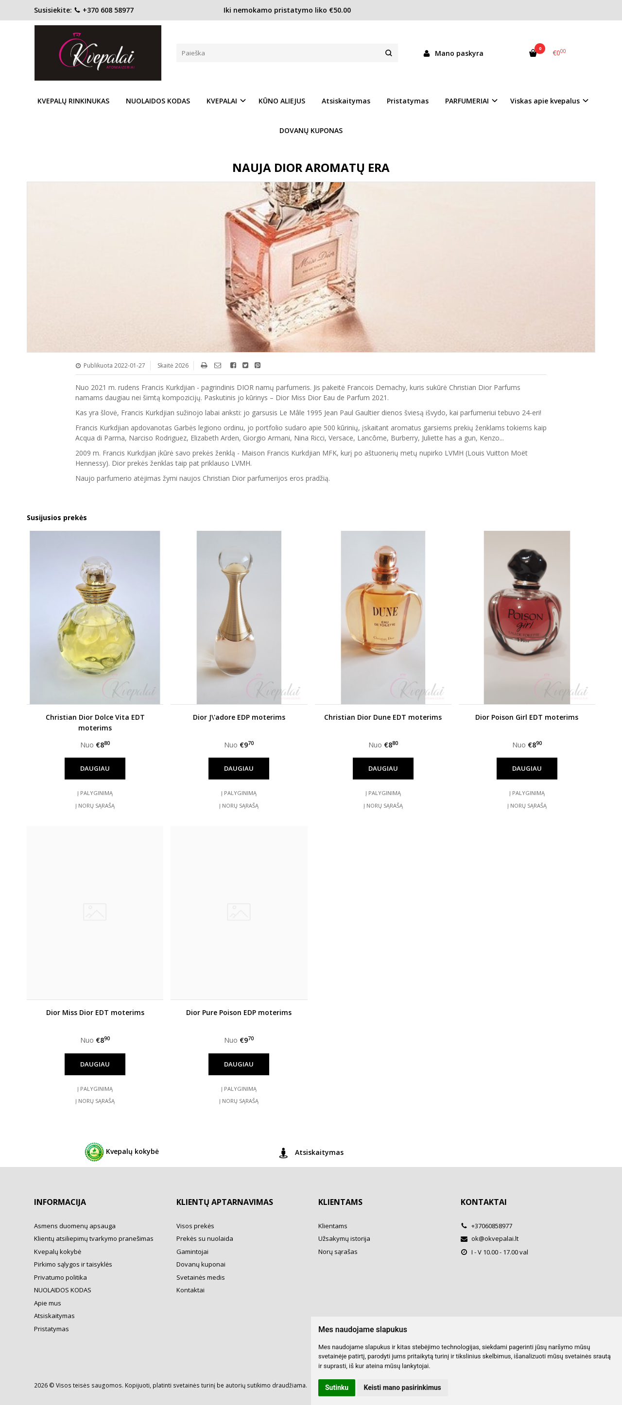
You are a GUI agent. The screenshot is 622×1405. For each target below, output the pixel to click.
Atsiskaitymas (346, 100)
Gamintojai (192, 1251)
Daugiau (95, 768)
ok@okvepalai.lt (489, 1238)
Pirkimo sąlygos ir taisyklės (73, 1264)
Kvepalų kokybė (122, 1152)
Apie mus (47, 1303)
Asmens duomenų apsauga (75, 1225)
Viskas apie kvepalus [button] (545, 100)
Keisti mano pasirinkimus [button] (402, 1387)
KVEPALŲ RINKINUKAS (73, 100)
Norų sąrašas (338, 1251)
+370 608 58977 (104, 10)
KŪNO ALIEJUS (282, 100)
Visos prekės (195, 1225)
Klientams (340, 1202)
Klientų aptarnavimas (224, 1202)
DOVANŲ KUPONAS (311, 130)
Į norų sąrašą (95, 805)
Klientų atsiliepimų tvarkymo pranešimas (94, 1238)
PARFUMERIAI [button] (467, 100)
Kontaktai (190, 1290)
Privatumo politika (60, 1277)
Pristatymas (408, 100)
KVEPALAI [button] (222, 100)
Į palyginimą (95, 792)
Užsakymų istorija (344, 1238)
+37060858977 (486, 1225)
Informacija (60, 1202)
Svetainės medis (200, 1277)
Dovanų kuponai (200, 1264)
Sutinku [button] (336, 1387)
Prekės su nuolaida (204, 1238)
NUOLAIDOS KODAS (158, 100)
